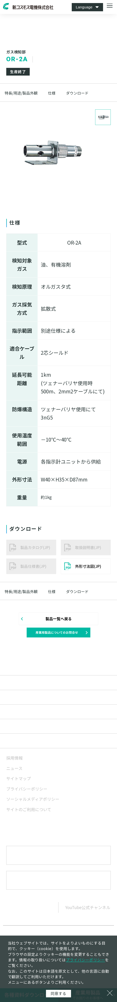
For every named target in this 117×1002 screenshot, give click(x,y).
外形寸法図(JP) (88, 566)
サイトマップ (18, 782)
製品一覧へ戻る (58, 618)
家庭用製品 (18, 686)
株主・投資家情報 (26, 730)
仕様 (51, 93)
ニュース (14, 772)
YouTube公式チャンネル (87, 911)
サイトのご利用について (28, 813)
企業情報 (16, 715)
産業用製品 (18, 671)
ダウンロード (77, 93)
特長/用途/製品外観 (21, 93)
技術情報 (16, 701)
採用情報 (14, 762)
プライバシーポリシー (26, 793)
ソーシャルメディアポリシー (32, 803)
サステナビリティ (26, 744)
